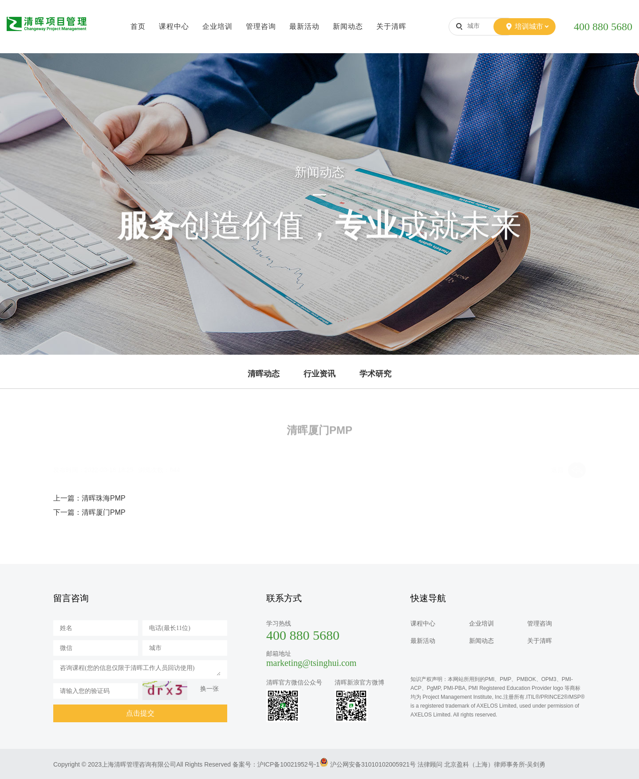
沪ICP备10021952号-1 (288, 764)
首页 (138, 26)
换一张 (209, 688)
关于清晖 (391, 26)
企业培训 (217, 26)
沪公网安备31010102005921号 (373, 764)
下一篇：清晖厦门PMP (89, 512)
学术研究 (375, 373)
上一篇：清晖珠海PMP (89, 498)
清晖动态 (264, 373)
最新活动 (304, 26)
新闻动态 (348, 26)
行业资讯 (319, 373)
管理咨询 (261, 26)
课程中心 (174, 26)
